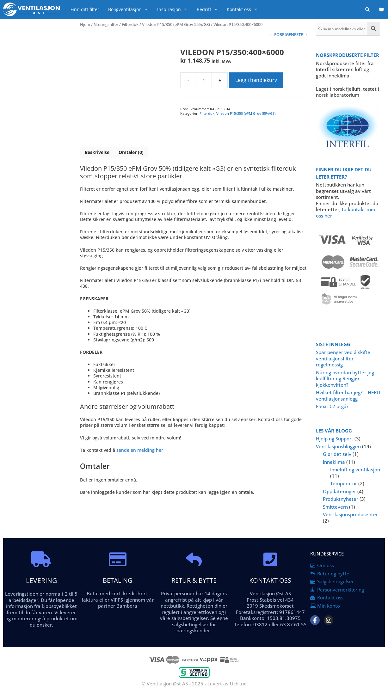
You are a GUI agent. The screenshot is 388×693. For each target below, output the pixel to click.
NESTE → (299, 34)
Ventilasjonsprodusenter (350, 514)
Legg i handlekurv (256, 80)
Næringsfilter (106, 24)
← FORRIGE (280, 34)
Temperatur (343, 483)
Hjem (85, 24)
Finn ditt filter (85, 9)
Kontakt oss (244, 9)
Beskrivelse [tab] (97, 152)
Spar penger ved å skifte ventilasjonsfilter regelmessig (343, 358)
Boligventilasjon (130, 9)
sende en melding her (139, 450)
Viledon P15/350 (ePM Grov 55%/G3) (176, 24)
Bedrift (209, 9)
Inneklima (334, 462)
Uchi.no (238, 683)
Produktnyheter (340, 499)
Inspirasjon (174, 9)
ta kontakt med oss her (346, 212)
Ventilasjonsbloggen (338, 446)
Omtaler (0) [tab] (131, 152)
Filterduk (130, 24)
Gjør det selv (337, 454)
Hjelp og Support (334, 438)
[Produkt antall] (204, 80)
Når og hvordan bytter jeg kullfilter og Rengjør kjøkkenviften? (345, 378)
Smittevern (335, 507)
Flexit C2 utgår (332, 406)
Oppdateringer (339, 491)
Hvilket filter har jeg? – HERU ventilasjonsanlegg (348, 395)
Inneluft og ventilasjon (355, 469)
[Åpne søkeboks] (367, 9)
